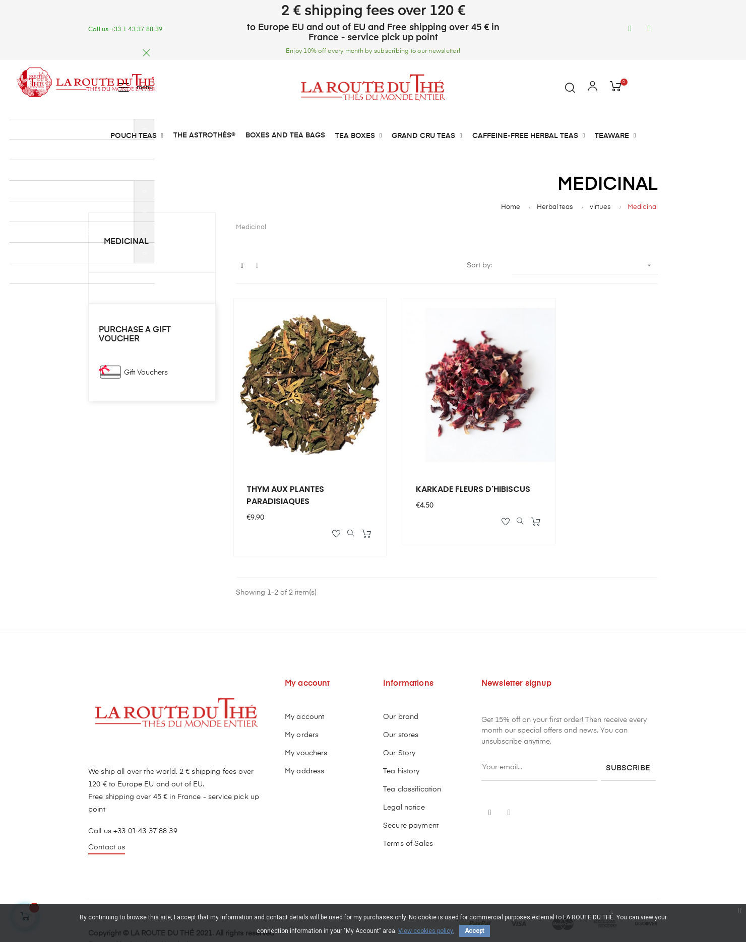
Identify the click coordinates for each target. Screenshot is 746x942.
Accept (474, 930)
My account (304, 690)
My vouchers (306, 727)
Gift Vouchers (146, 372)
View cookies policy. (426, 930)
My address (304, 745)
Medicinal (126, 242)
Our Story (399, 727)
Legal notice (404, 781)
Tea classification (412, 763)
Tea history (401, 745)
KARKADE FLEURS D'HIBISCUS (429, 467)
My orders (302, 708)
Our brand (400, 690)
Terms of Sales (408, 817)
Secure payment (411, 799)
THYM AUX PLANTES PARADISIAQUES (287, 467)
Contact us (106, 821)
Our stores (400, 708)
